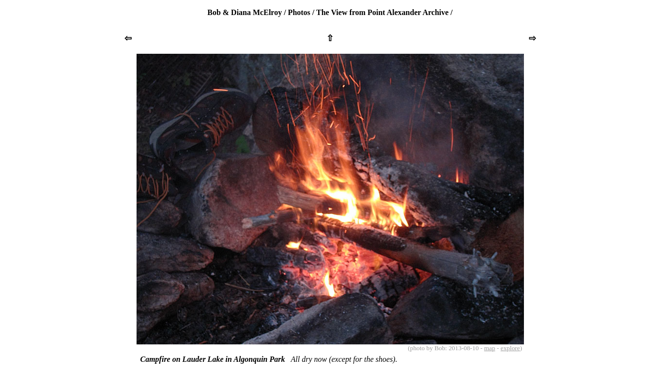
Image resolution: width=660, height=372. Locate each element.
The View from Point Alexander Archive (382, 12)
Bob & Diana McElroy (244, 12)
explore (510, 348)
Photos (299, 12)
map (489, 348)
